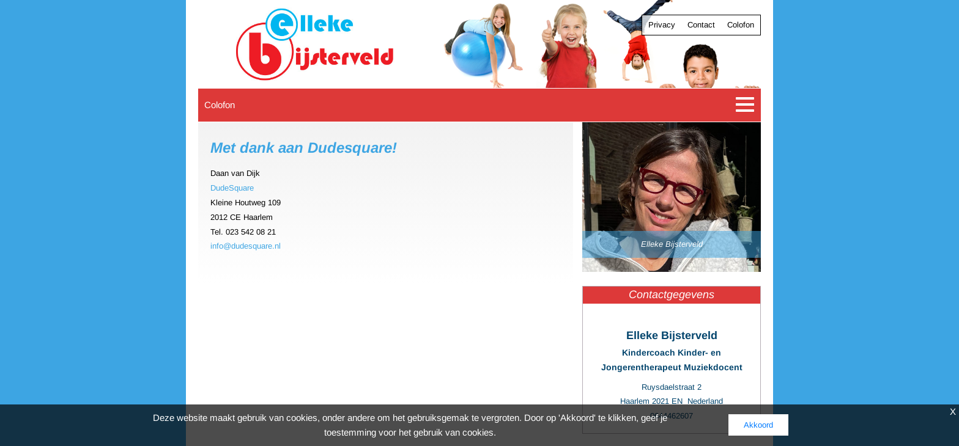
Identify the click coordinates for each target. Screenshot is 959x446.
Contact (701, 24)
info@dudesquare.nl (245, 245)
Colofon (740, 24)
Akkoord (758, 425)
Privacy (661, 24)
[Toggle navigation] (745, 105)
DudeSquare (232, 187)
